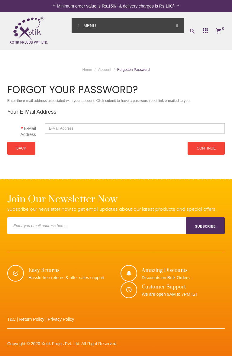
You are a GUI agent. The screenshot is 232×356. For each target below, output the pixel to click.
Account (104, 70)
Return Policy (31, 319)
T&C (11, 319)
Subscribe (205, 226)
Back (21, 148)
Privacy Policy (61, 319)
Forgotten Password (133, 70)
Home (87, 70)
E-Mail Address (28, 131)
